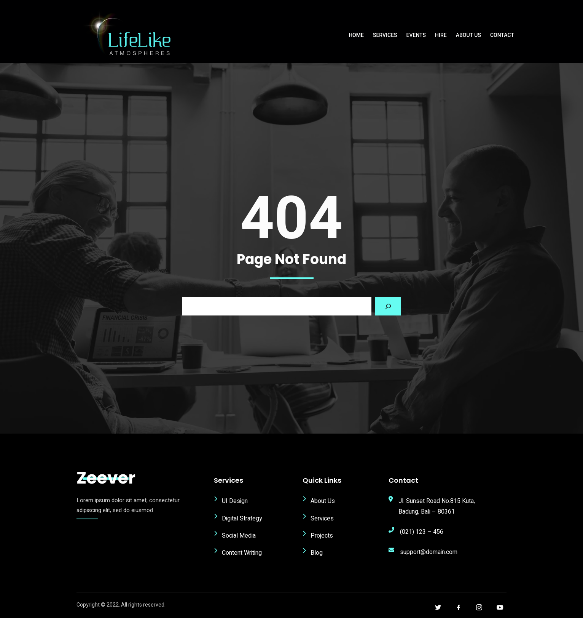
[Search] (388, 306)
